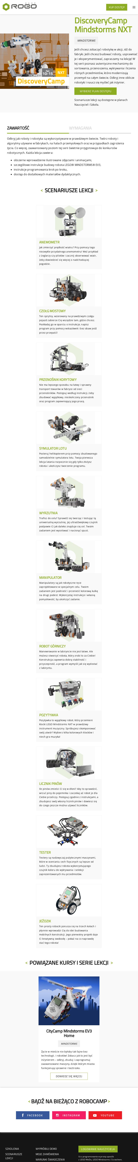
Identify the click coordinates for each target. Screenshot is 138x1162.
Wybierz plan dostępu (95, 91)
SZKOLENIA (12, 1149)
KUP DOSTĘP (117, 7)
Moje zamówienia (47, 1154)
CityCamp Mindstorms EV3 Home (69, 1033)
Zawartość (18, 128)
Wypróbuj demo (46, 1149)
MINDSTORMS (86, 40)
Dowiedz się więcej (69, 1076)
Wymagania (80, 128)
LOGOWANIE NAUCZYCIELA (98, 1149)
